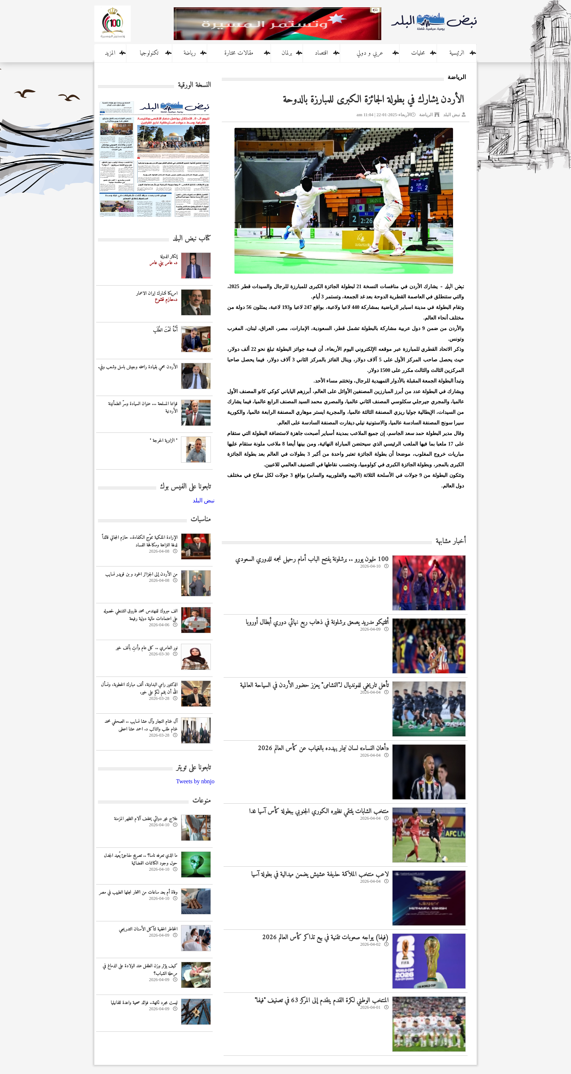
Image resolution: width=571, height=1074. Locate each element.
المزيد (110, 53)
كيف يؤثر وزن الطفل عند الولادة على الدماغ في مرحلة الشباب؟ (140, 970)
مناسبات (200, 519)
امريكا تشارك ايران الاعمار (156, 293)
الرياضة (426, 114)
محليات (418, 53)
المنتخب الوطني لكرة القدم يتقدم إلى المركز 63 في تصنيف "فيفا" (322, 1000)
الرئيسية (456, 53)
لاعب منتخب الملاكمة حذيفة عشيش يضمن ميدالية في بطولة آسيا (320, 874)
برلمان (286, 53)
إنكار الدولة (168, 256)
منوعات (201, 801)
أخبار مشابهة (451, 541)
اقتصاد (321, 53)
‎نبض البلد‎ (203, 500)
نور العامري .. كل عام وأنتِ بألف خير (146, 648)
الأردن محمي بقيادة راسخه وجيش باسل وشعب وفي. (137, 367)
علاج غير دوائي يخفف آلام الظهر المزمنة (145, 819)
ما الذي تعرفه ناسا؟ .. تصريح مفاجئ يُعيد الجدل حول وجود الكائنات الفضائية (140, 859)
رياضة (190, 53)
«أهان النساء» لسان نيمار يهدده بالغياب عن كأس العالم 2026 (323, 748)
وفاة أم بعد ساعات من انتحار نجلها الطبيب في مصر (138, 892)
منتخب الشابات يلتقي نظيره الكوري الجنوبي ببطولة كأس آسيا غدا (319, 811)
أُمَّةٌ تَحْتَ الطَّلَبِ (165, 330)
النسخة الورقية (194, 85)
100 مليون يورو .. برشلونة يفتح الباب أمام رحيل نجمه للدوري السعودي (312, 559)
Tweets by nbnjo (195, 781)
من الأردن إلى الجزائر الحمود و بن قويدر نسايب (141, 574)
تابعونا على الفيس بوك (185, 487)
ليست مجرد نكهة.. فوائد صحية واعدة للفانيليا (144, 1003)
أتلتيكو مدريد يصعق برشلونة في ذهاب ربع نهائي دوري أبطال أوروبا (317, 622)
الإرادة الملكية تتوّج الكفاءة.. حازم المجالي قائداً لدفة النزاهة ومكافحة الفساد (139, 541)
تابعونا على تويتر (193, 767)
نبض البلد (451, 114)
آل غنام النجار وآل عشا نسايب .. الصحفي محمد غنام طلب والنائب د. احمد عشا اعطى (141, 725)
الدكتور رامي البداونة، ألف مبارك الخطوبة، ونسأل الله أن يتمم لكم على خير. (139, 689)
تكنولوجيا (149, 53)
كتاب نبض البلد (192, 238)
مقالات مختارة (238, 53)
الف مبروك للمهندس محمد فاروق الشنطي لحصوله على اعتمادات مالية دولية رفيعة (140, 615)
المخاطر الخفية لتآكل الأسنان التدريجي (148, 929)
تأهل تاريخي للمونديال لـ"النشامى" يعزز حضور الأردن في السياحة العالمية (314, 685)
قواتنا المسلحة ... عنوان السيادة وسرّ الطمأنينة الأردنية (142, 408)
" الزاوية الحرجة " (163, 440)
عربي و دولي (370, 53)
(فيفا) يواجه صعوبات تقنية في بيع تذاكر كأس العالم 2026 (325, 937)
